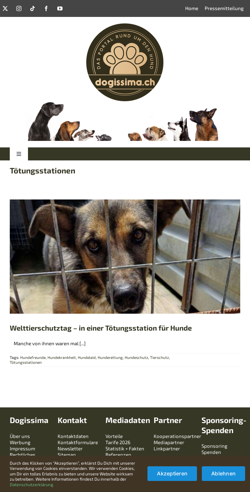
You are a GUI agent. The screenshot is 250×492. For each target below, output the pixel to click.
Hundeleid (87, 357)
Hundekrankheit (62, 357)
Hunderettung (110, 357)
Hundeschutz (136, 357)
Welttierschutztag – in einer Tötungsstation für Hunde (101, 327)
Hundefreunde (33, 357)
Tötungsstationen (26, 362)
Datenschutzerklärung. (32, 484)
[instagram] (19, 8)
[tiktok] (32, 8)
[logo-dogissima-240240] (125, 26)
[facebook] (46, 8)
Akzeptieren (172, 473)
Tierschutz (159, 357)
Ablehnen (223, 473)
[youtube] (60, 8)
